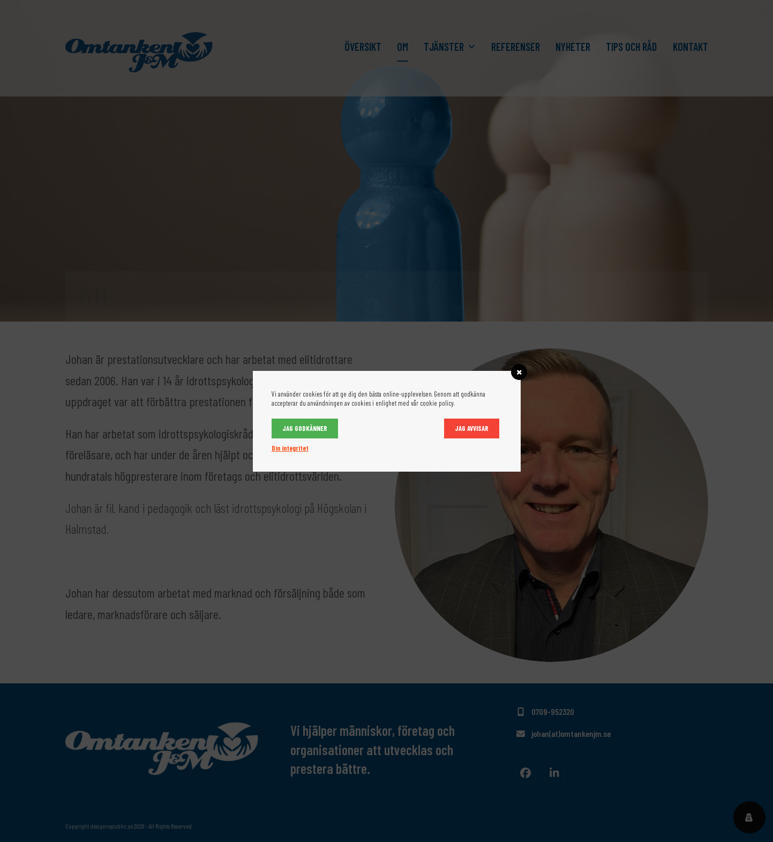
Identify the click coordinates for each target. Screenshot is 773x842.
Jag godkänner (304, 428)
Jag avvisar (472, 428)
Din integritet (290, 448)
